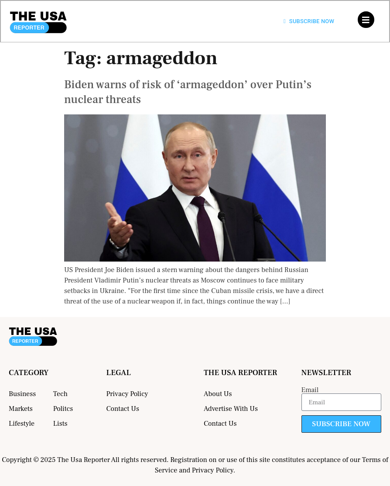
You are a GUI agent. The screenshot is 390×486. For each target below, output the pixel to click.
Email (310, 389)
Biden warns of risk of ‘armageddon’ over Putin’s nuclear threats (187, 92)
